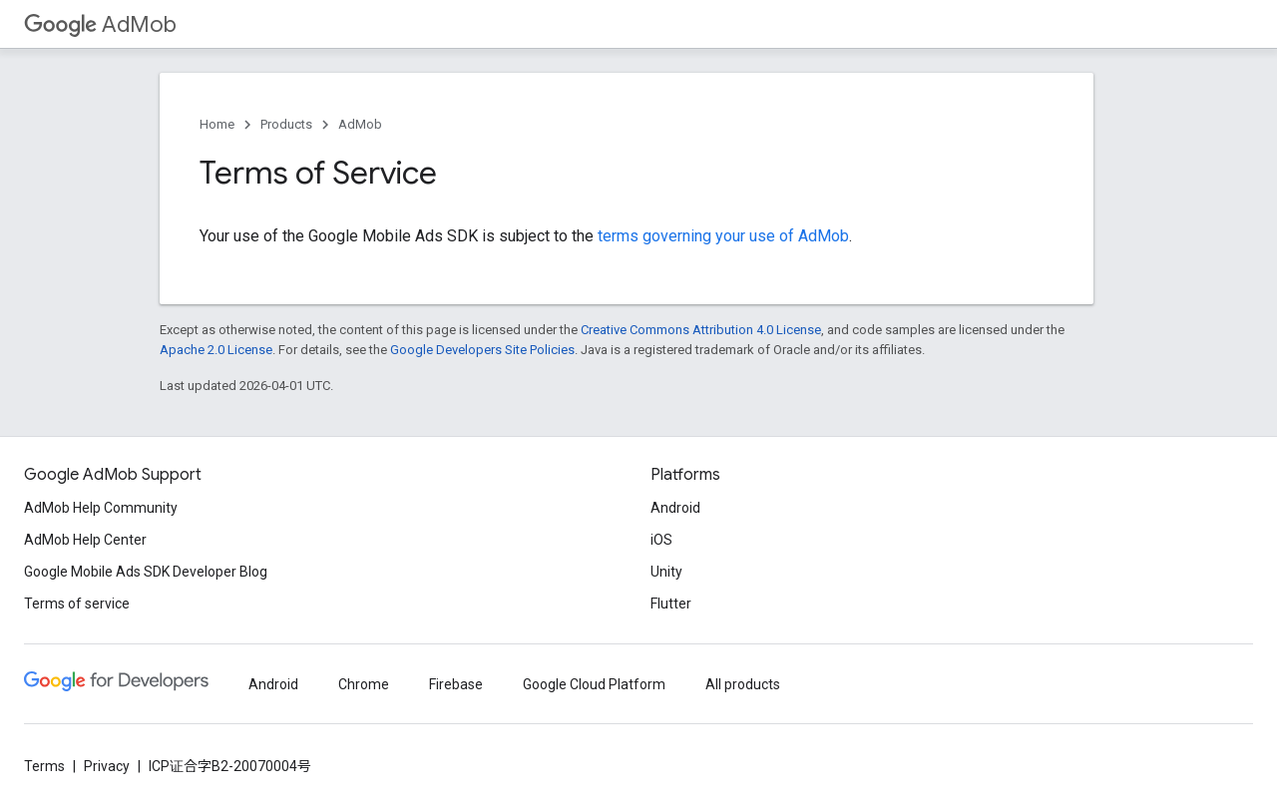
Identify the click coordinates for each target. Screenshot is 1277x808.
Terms (44, 766)
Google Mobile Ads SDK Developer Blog (145, 572)
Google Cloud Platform (594, 684)
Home (217, 124)
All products (742, 684)
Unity (666, 572)
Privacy (107, 766)
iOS (661, 540)
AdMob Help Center (85, 540)
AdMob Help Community (101, 508)
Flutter (670, 603)
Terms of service (77, 603)
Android (675, 508)
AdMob (100, 24)
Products (286, 124)
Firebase (456, 684)
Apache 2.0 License (216, 349)
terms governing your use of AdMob (723, 235)
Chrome (363, 684)
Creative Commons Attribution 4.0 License (701, 329)
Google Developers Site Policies (482, 349)
